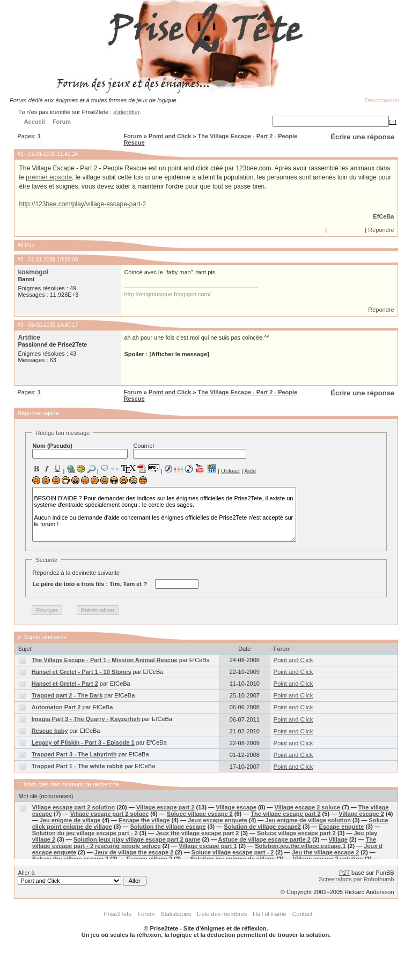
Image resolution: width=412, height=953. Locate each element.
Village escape (236, 807)
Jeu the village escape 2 (325, 852)
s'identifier (126, 112)
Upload (230, 471)
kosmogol (33, 272)
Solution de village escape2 (262, 826)
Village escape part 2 (165, 807)
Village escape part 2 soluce (109, 814)
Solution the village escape (167, 826)
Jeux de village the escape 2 (133, 852)
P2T (344, 872)
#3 (20, 325)
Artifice (29, 337)
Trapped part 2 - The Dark (67, 695)
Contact (302, 914)
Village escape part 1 (208, 846)
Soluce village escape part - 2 (233, 852)
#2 (20, 259)
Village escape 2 (361, 814)
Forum (132, 136)
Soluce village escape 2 (200, 814)
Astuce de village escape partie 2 (264, 839)
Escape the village (144, 820)
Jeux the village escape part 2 (197, 833)
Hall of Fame (269, 914)
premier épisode (49, 177)
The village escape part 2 (285, 814)
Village (338, 839)
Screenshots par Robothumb (356, 879)
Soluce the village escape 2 (70, 859)
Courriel (189, 450)
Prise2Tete (117, 914)
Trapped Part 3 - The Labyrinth (74, 754)
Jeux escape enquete (217, 820)
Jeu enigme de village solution (308, 820)
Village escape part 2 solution (73, 807)
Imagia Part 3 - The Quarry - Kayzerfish (86, 719)
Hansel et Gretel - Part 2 (65, 683)
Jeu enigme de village (70, 820)
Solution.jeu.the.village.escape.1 (300, 846)
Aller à (82, 877)
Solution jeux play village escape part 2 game (137, 839)
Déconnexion (382, 100)
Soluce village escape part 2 (296, 833)
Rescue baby (50, 730)
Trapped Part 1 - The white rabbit (77, 766)
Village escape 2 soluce (308, 807)
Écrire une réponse (362, 137)
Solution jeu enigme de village (232, 859)
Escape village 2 (149, 859)
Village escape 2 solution (328, 859)
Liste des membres (222, 914)
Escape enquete (341, 826)
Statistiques (175, 914)
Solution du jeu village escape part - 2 (85, 833)
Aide (250, 471)
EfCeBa (383, 216)
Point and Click (170, 136)
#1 (20, 154)
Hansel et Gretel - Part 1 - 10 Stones (81, 672)
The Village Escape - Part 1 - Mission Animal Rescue (105, 660)
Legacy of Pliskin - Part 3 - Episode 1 (83, 742)
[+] (392, 121)
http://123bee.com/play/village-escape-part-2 (82, 204)
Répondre (381, 230)
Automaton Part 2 (56, 707)
